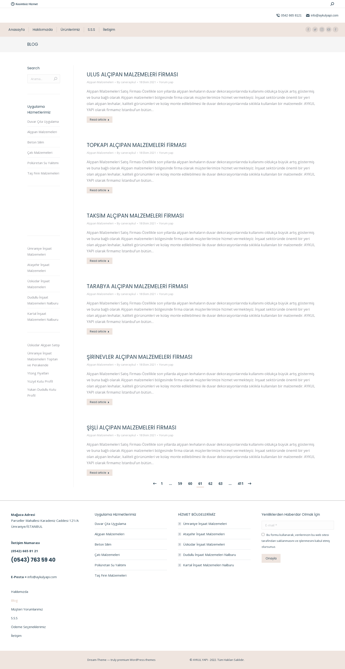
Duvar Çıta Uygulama (43, 121)
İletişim (16, 635)
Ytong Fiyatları (38, 373)
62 (210, 483)
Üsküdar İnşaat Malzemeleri (38, 284)
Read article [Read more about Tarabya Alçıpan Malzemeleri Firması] (99, 331)
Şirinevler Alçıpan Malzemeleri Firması (139, 357)
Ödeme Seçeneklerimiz (28, 627)
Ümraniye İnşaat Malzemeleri (39, 251)
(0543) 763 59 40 (33, 559)
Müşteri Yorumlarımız (27, 609)
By (126, 82)
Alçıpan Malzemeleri (100, 82)
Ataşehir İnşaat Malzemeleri (38, 267)
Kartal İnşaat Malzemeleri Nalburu (42, 316)
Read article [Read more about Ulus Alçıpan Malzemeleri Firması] (99, 119)
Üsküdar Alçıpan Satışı (43, 345)
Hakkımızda (19, 591)
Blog (14, 600)
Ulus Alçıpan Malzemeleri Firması (132, 74)
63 (220, 483)
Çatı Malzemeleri (39, 152)
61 (200, 483)
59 (180, 483)
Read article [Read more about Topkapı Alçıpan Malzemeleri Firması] (99, 190)
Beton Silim (35, 142)
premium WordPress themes (136, 660)
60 (190, 483)
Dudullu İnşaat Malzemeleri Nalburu (42, 300)
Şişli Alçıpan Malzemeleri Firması (131, 427)
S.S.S (14, 618)
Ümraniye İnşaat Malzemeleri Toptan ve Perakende (42, 359)
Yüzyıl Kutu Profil (40, 381)
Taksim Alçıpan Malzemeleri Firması (135, 215)
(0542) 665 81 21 (24, 551)
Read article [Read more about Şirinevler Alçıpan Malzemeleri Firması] (99, 402)
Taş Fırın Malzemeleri (43, 173)
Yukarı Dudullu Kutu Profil (41, 392)
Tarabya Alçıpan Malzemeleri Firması (137, 286)
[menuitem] (16, 30)
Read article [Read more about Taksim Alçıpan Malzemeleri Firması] (99, 261)
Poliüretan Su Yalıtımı (43, 163)
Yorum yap (166, 82)
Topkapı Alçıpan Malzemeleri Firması (136, 145)
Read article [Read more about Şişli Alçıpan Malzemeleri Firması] (99, 473)
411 (241, 483)
